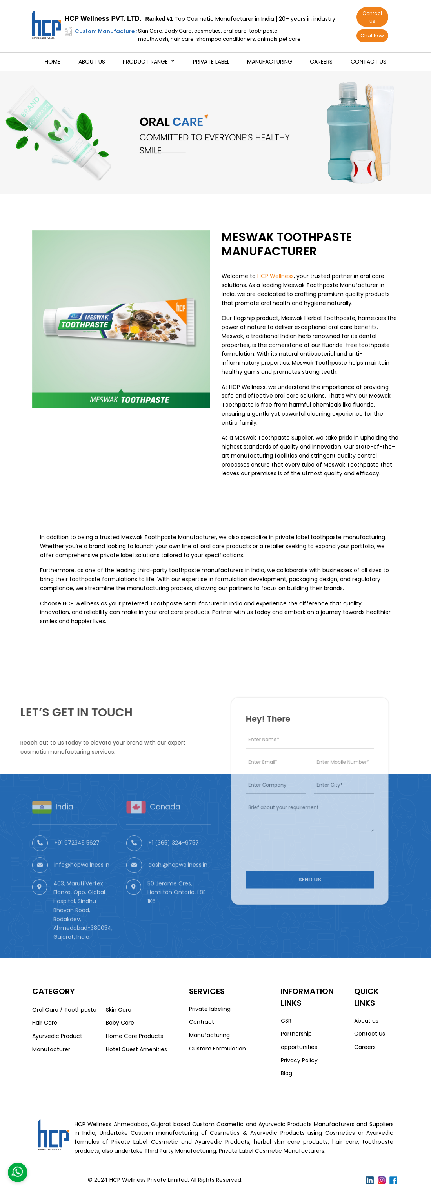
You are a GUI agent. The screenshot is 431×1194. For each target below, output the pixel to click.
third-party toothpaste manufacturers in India (200, 570)
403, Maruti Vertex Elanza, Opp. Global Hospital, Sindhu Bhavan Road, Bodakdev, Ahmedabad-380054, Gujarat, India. (83, 929)
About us (91, 61)
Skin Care (118, 1010)
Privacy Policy (299, 1060)
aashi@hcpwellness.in (177, 883)
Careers (321, 61)
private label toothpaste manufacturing (330, 537)
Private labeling (210, 1009)
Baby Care (120, 1023)
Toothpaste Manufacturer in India (196, 603)
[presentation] (300, 840)
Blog (286, 1073)
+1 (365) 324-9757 (173, 861)
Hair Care (44, 1023)
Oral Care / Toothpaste (64, 1010)
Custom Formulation (217, 1048)
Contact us (372, 17)
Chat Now (372, 35)
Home (52, 61)
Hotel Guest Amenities (136, 1049)
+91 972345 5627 (77, 861)
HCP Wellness (275, 276)
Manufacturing (269, 61)
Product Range (145, 61)
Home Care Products (134, 1036)
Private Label (211, 61)
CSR (286, 1021)
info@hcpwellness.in (81, 883)
